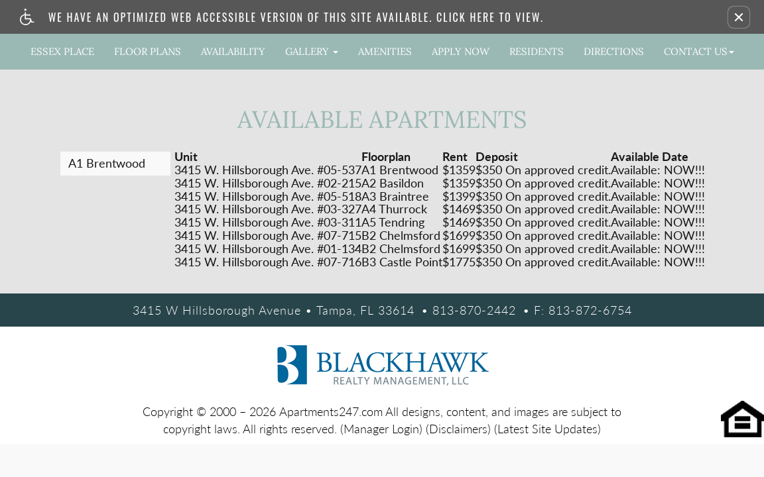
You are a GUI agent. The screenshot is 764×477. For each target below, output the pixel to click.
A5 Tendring (392, 222)
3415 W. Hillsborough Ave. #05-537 (267, 170)
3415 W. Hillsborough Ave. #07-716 (267, 262)
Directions (614, 51)
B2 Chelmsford (400, 235)
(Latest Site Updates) (547, 428)
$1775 (459, 262)
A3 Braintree (395, 196)
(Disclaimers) (458, 428)
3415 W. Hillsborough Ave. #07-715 (267, 235)
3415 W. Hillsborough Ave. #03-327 (267, 209)
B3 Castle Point (401, 262)
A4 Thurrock (394, 209)
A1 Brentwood (399, 170)
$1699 (459, 235)
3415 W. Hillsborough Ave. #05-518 (267, 196)
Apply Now (460, 51)
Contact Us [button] (699, 51)
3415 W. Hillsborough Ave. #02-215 (267, 183)
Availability (233, 51)
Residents (536, 51)
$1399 (459, 196)
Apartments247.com (331, 411)
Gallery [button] (311, 51)
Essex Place (62, 51)
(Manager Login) (381, 428)
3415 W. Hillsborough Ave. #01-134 (267, 249)
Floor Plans (147, 51)
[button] (738, 17)
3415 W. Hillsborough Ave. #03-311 (267, 222)
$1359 (459, 170)
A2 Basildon (392, 183)
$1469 (459, 209)
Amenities (385, 51)
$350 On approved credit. (543, 170)
